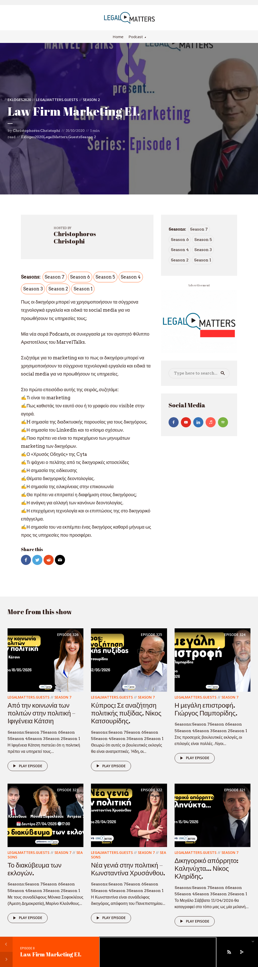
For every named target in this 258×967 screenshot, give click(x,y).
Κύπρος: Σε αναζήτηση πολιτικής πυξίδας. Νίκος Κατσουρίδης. (126, 713)
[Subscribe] (229, 952)
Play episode (26, 766)
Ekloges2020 (19, 99)
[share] (241, 952)
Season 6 (80, 277)
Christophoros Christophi (36, 131)
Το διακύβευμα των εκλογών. (34, 868)
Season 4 (131, 277)
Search (223, 373)
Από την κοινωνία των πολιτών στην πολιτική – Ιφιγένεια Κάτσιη (41, 713)
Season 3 (33, 288)
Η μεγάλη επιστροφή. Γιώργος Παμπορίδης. (206, 709)
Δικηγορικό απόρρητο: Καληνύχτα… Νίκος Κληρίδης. (207, 868)
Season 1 (83, 288)
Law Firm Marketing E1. (50, 954)
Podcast (135, 36)
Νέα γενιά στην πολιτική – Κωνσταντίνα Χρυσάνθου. (128, 868)
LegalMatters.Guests (57, 99)
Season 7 (54, 277)
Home (118, 36)
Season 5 (105, 277)
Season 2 (91, 99)
